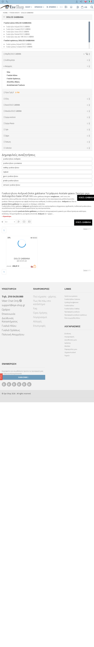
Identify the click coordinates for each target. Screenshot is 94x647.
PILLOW (10, 394)
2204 (8, 237)
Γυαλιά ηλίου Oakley (72, 553)
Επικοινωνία (8, 558)
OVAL (9, 342)
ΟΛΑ (8, 60)
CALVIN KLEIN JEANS (16, 204)
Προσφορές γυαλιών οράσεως (75, 560)
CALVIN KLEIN (12, 201)
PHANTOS (11, 346)
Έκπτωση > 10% (13, 360)
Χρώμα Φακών (9, 272)
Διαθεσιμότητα (10, 73)
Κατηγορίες (8, 93)
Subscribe (23, 622)
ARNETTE (11, 188)
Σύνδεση (67, 578)
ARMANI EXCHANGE (15, 185)
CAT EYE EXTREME (15, 339)
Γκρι (9, 284)
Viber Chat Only (12, 545)
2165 (8, 224)
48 (49, 63)
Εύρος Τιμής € (12, 119)
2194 (8, 233)
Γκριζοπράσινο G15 (16, 297)
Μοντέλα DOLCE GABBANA (13, 211)
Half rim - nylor (13, 314)
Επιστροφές (39, 570)
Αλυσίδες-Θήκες (13, 109)
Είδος (7, 134)
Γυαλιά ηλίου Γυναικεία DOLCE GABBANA (18, 29)
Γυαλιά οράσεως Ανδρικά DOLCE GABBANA (19, 44)
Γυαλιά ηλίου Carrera (72, 544)
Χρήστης (67, 588)
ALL (9, 247)
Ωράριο (6, 554)
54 (60, 63)
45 (43, 63)
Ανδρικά (10, 150)
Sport (9, 146)
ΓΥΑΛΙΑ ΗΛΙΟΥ (14, 13)
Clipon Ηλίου (13, 281)
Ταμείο (67, 600)
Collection (8, 368)
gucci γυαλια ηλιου (10, 421)
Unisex (9, 143)
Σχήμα (7, 320)
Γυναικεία (10, 153)
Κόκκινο (11, 267)
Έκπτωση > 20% (13, 363)
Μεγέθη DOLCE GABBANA (13, 54)
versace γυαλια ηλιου (11, 430)
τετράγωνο (11, 329)
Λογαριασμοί (40, 562)
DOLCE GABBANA (27, 13)
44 (37, 63)
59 (5, 66)
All (8, 308)
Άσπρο (11, 251)
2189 (8, 230)
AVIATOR (10, 333)
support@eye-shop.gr (13, 550)
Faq (35, 553)
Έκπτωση (8, 350)
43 (31, 63)
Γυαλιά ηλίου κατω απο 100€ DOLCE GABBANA (20, 36)
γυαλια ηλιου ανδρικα (11, 404)
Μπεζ (10, 254)
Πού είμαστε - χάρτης (44, 541)
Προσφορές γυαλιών (72, 557)
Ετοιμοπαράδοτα (15, 79)
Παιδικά (10, 156)
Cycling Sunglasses (71, 547)
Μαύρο (10, 264)
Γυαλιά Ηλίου (12, 102)
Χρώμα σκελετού (10, 241)
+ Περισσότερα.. (7, 461)
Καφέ (10, 291)
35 (19, 63)
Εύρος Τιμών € (11, 125)
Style (6, 302)
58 (84, 63)
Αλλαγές (37, 566)
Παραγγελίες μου (70, 594)
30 (14, 63)
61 (16, 66)
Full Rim (10, 311)
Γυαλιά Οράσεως (13, 106)
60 (11, 66)
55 (66, 63)
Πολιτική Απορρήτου (13, 579)
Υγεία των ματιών (70, 541)
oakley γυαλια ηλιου (11, 412)
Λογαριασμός (69, 582)
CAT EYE (10, 336)
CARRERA (11, 207)
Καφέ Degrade (13, 294)
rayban (5, 417)
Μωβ (10, 257)
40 (25, 63)
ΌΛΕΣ (9, 375)
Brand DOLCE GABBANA (12, 169)
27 (8, 63)
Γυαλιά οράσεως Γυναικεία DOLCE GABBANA (19, 46)
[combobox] (10, 466)
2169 (8, 227)
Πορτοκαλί (12, 260)
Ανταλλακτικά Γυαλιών (16, 112)
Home (5, 13)
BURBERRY (11, 198)
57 (78, 63)
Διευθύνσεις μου (70, 585)
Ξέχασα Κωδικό (70, 597)
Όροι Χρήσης (40, 557)
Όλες (10, 356)
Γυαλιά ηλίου (69, 550)
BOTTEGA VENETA (14, 191)
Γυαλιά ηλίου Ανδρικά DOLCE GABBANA (18, 26)
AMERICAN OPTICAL (15, 181)
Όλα (9, 86)
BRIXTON (10, 194)
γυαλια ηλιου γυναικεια (12, 408)
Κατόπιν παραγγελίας (16, 83)
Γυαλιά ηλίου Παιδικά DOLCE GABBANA (18, 34)
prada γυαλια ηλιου (11, 425)
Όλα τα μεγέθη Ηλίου (72, 563)
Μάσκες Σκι (11, 159)
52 (55, 63)
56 (72, 63)
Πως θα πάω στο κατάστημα (42, 547)
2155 (8, 220)
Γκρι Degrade (13, 287)
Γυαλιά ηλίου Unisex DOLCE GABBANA (17, 31)
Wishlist (67, 591)
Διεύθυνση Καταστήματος (10, 565)
